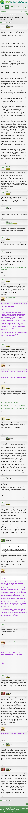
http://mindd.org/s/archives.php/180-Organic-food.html (13, 405)
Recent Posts (3, 11)
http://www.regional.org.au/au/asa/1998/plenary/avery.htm (14, 408)
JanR (7, 207)
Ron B (7, 237)
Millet (7, 25)
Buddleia (8, 166)
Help (27, 807)
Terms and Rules (24, 808)
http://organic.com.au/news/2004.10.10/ (10, 402)
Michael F (8, 221)
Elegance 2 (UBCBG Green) (5, 807)
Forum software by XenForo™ (10, 808)
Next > (9, 22)
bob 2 (7, 251)
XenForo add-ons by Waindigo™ (10, 811)
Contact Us (23, 807)
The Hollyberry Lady (10, 297)
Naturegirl (8, 539)
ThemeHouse (16, 809)
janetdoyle (8, 692)
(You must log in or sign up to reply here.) (20, 798)
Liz (6, 385)
